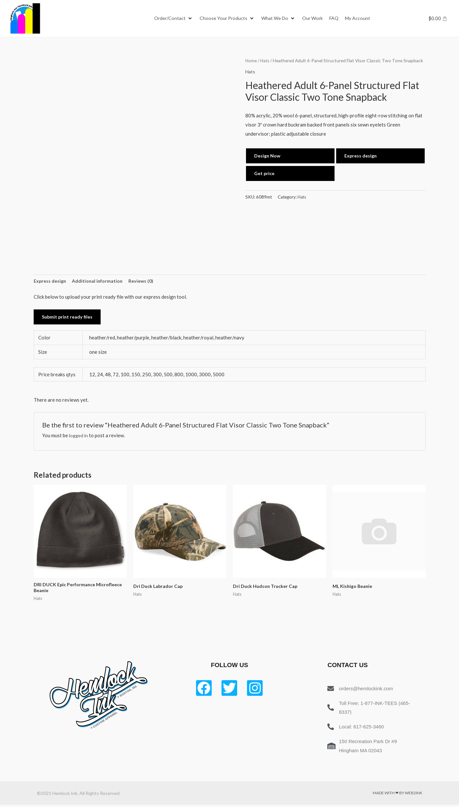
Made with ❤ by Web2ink (397, 795)
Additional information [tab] (100, 281)
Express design (361, 155)
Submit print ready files (68, 318)
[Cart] (438, 18)
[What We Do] (281, 18)
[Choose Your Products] (229, 18)
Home (251, 60)
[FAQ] (339, 18)
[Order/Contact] (174, 18)
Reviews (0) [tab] (145, 281)
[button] (170, 18)
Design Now (268, 155)
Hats (265, 60)
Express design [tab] (51, 281)
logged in (79, 437)
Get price (265, 173)
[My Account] (363, 18)
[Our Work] (317, 18)
